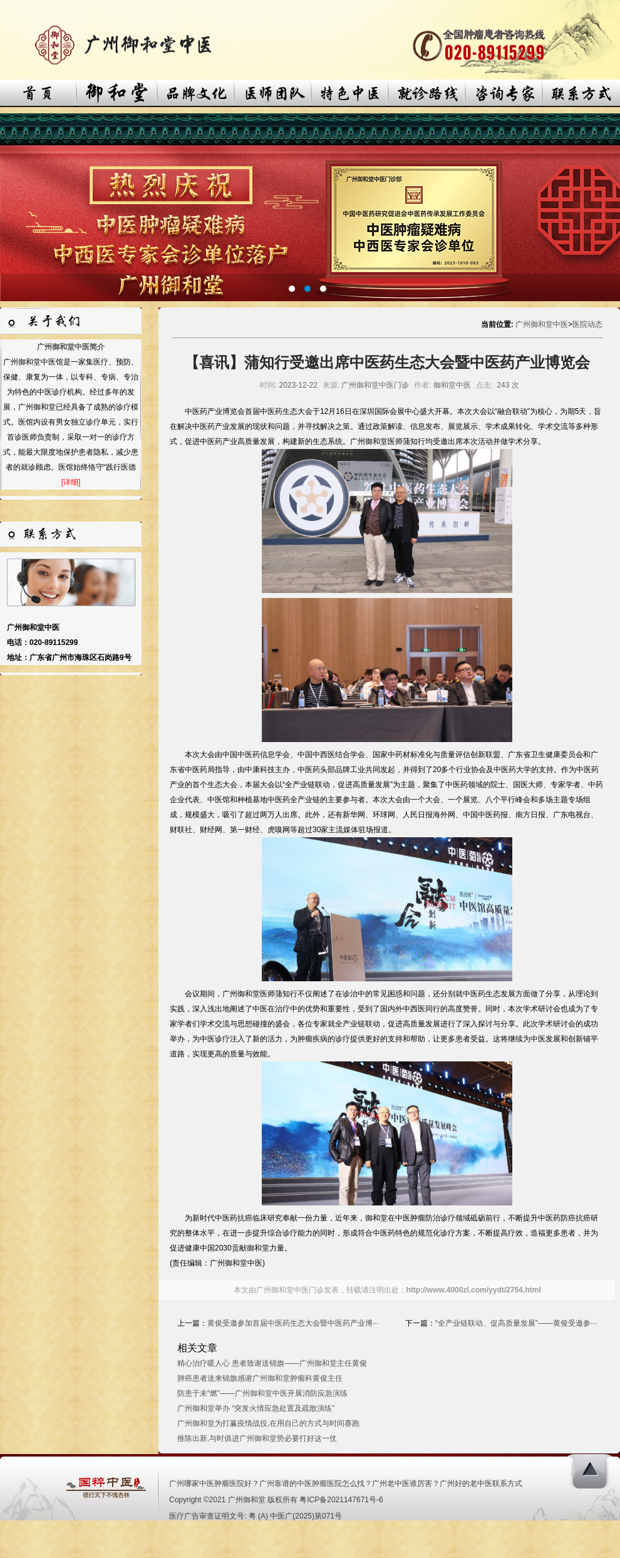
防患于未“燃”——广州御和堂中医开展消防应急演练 (262, 1393)
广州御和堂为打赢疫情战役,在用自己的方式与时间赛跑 (268, 1423)
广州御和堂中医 (541, 324)
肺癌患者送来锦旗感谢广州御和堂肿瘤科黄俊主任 (260, 1378)
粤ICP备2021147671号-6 (341, 1499)
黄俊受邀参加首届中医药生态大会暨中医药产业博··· (293, 1323)
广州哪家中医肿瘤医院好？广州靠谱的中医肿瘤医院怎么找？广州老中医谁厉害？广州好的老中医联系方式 (345, 1483)
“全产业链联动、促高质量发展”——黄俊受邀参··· (516, 1323)
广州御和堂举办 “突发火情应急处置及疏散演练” (255, 1408)
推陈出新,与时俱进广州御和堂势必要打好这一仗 (257, 1438)
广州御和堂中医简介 (71, 347)
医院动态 (587, 324)
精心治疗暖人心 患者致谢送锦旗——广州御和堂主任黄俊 (272, 1363)
